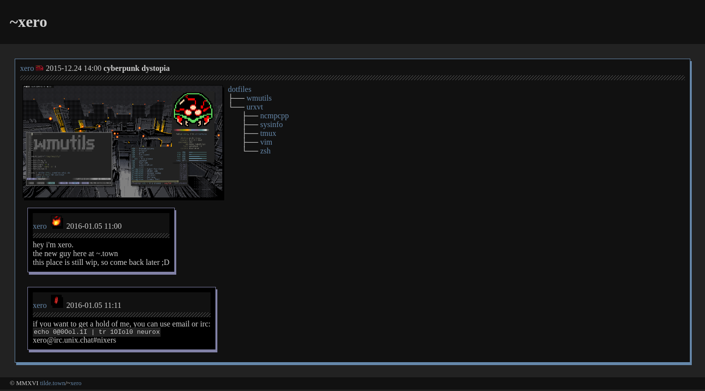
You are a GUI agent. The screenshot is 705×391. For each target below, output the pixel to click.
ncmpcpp (274, 115)
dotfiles (239, 89)
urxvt (254, 107)
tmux (268, 133)
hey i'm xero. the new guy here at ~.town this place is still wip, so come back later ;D (101, 253)
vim (266, 142)
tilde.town (53, 384)
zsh (265, 151)
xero (27, 68)
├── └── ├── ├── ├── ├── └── (258, 120)
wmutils (259, 98)
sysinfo (271, 124)
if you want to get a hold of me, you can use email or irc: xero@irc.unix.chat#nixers (122, 333)
